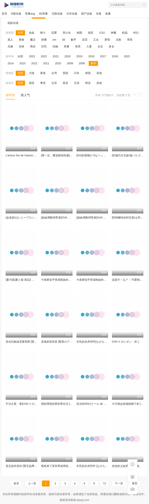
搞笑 (90, 32)
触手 (73, 39)
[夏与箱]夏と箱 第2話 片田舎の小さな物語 (31, 279)
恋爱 (54, 32)
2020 (67, 56)
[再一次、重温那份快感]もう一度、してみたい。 (70, 155)
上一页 (32, 483)
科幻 (136, 32)
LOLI (102, 32)
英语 (65, 82)
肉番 (44, 39)
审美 (130, 39)
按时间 (10, 95)
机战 (124, 32)
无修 (10, 46)
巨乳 (44, 46)
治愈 (118, 39)
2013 (22, 63)
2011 (46, 63)
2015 (127, 56)
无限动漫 (57, 13)
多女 (111, 46)
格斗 (43, 32)
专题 (98, 13)
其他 (99, 73)
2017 (103, 56)
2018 (91, 56)
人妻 (89, 46)
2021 (56, 56)
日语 (76, 82)
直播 (108, 13)
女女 (100, 46)
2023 (32, 56)
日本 (76, 73)
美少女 (67, 32)
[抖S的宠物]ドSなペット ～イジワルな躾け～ (103, 155)
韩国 (88, 73)
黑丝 (33, 46)
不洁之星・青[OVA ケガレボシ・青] (27, 403)
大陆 (31, 73)
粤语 (43, 82)
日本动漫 (71, 13)
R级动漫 (16, 13)
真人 (10, 39)
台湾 (54, 73)
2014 (11, 63)
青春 (21, 39)
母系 (78, 46)
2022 (44, 56)
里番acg (30, 13)
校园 (79, 32)
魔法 (33, 39)
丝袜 (21, 46)
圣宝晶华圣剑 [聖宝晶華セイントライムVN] (32, 465)
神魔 (113, 32)
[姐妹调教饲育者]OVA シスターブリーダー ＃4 (69, 217)
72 (104, 483)
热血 (31, 32)
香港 (43, 73)
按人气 (25, 95)
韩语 (88, 82)
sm (54, 39)
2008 (82, 63)
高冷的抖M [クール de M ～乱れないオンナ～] (104, 403)
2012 (34, 63)
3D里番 (43, 13)
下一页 (119, 483)
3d (63, 39)
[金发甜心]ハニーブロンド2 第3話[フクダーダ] (33, 217)
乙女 (96, 39)
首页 (4, 13)
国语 (31, 82)
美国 (65, 73)
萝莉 (107, 39)
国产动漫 (86, 13)
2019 (79, 56)
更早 (93, 63)
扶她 (55, 46)
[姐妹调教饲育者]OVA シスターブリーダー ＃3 (104, 217)
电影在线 (13, 22)
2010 (58, 63)
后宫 (84, 39)
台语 (54, 82)
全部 (20, 32)
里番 (66, 46)
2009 (70, 63)
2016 (115, 56)
